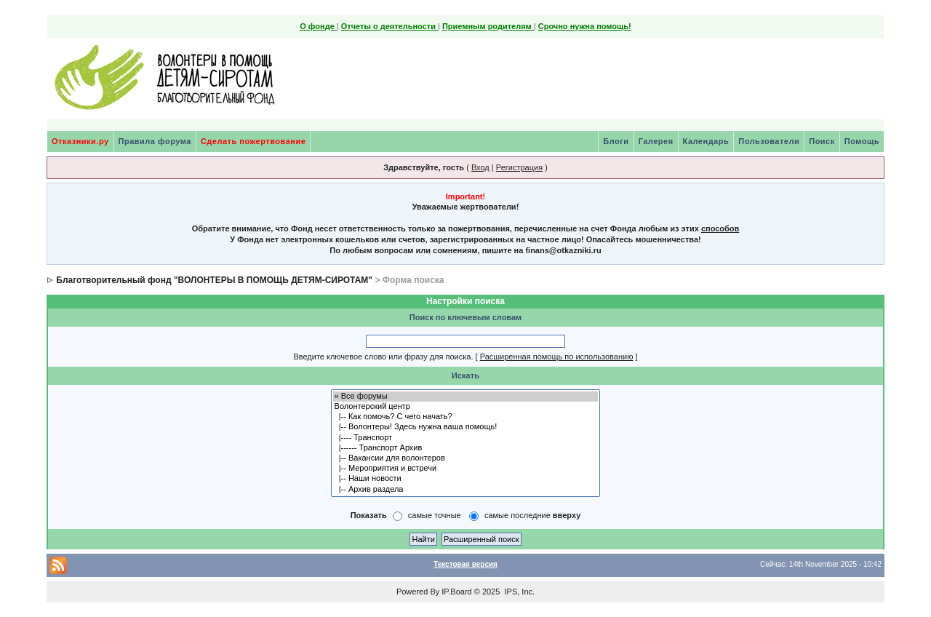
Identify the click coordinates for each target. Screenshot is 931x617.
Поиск (822, 141)
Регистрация (519, 167)
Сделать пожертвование (253, 141)
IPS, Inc (518, 591)
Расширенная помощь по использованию (557, 356)
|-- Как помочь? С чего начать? (466, 417)
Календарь (706, 141)
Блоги (615, 141)
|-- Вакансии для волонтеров (466, 458)
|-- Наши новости (466, 479)
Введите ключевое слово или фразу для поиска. (383, 356)
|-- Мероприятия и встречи (466, 468)
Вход (480, 167)
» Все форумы (466, 396)
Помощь (861, 141)
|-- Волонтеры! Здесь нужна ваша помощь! (466, 427)
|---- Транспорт (466, 438)
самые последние (532, 515)
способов (720, 228)
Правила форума (155, 141)
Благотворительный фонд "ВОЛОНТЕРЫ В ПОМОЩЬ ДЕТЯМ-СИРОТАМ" (214, 280)
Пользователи (768, 141)
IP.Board (456, 591)
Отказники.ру (80, 141)
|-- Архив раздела (466, 490)
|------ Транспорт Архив (466, 448)
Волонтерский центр (466, 407)
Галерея (656, 141)
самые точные (434, 515)
